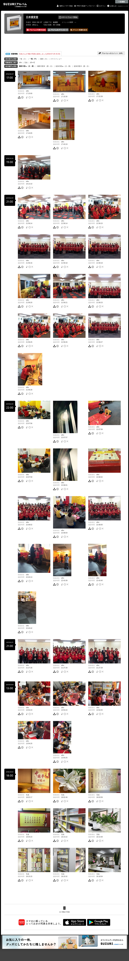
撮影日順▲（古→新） (27, 66)
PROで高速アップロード (86, 6)
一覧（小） (23, 59)
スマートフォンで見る (68, 17)
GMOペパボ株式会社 (123, 6)
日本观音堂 (32, 17)
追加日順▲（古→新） (63, 66)
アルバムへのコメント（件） (111, 53)
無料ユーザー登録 (66, 6)
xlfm (20, 62)
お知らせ (113, 6)
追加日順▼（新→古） (82, 66)
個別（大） (44, 59)
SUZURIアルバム (15, 5)
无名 (26, 62)
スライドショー (56, 59)
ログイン (102, 6)
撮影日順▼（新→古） (45, 66)
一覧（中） (34, 59)
